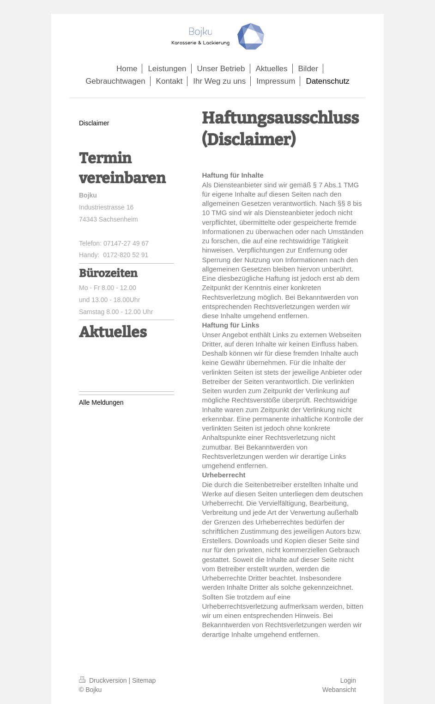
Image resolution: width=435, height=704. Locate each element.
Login (348, 680)
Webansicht (339, 689)
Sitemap (144, 680)
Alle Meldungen (101, 402)
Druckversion (103, 680)
